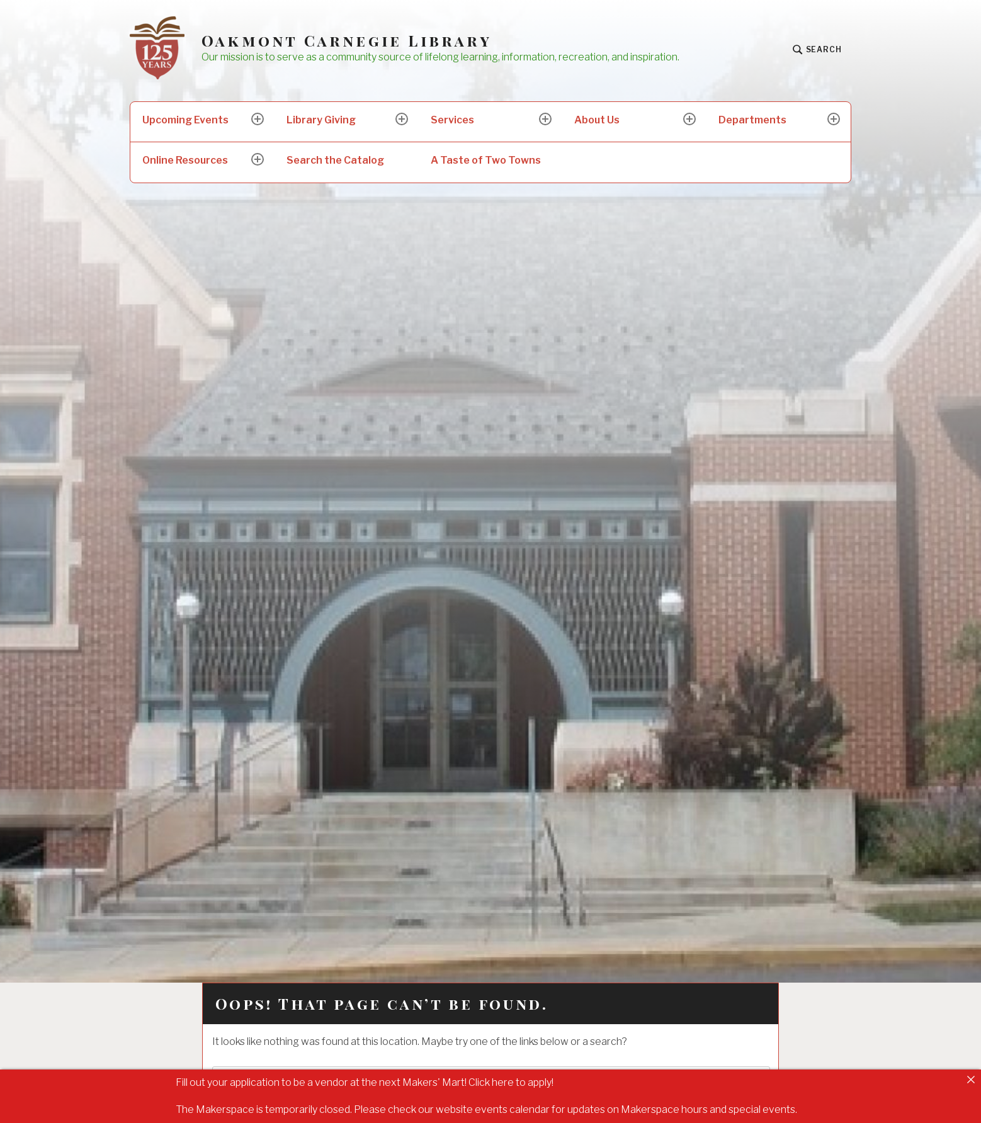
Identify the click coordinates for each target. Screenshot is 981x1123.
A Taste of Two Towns (486, 160)
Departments (752, 120)
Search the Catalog (335, 160)
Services (452, 120)
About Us (597, 120)
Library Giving (321, 120)
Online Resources (185, 160)
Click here (491, 1082)
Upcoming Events (185, 120)
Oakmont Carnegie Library (346, 40)
